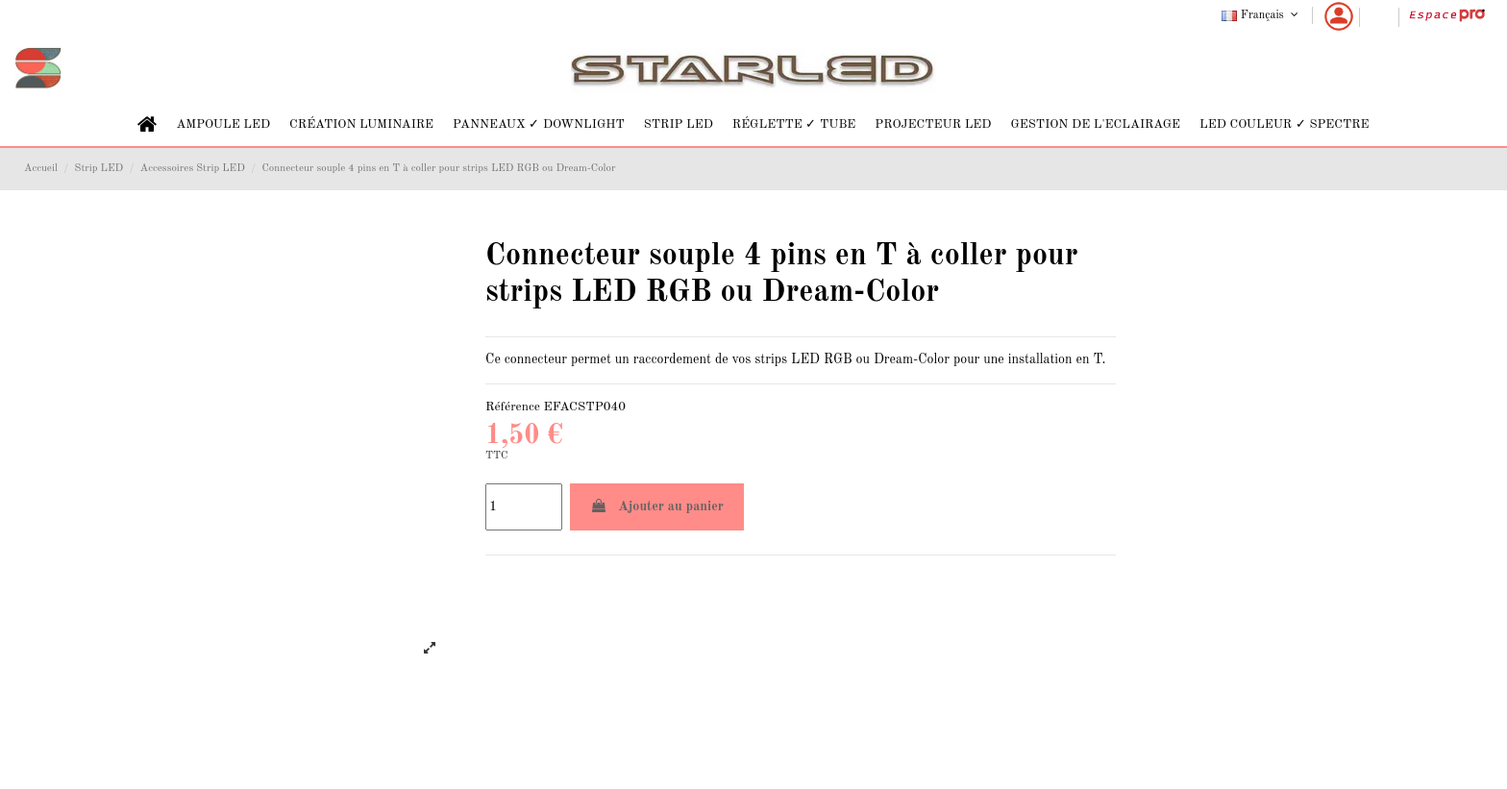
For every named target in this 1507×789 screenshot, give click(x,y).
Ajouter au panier (657, 506)
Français (1261, 15)
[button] (223, 124)
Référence (512, 407)
